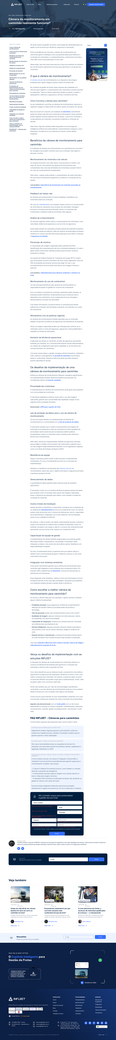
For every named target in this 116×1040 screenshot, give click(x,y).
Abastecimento (16, 900)
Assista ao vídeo (88, 982)
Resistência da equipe (15, 101)
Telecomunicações (100, 1010)
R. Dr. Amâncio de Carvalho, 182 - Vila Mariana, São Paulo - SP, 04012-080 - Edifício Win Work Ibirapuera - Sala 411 (70, 1027)
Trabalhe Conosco (58, 1013)
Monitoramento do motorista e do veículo (18, 62)
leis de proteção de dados (69, 422)
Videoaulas (66, 4)
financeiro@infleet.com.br (42, 1022)
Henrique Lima (20, 28)
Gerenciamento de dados (16, 104)
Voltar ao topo (102, 1035)
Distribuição (98, 1007)
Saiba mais (15, 926)
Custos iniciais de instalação (17, 107)
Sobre (54, 1002)
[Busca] (105, 45)
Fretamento (98, 1004)
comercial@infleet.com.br (42, 1024)
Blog (40, 4)
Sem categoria (49, 900)
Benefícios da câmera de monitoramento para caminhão (16, 57)
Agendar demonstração (96, 4)
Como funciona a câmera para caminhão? (18, 52)
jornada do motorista (62, 356)
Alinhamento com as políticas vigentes (18, 78)
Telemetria (78, 1008)
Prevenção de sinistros (16, 71)
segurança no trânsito (40, 236)
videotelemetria (46, 510)
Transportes (98, 1012)
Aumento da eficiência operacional (15, 82)
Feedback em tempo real (16, 65)
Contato (55, 1011)
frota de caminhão (54, 380)
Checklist (78, 1013)
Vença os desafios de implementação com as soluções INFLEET (16, 125)
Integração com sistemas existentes (16, 114)
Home (54, 1000)
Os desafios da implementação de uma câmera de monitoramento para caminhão (17, 88)
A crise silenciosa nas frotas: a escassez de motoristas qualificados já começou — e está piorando (91, 911)
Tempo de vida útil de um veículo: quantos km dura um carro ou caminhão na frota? (23, 911)
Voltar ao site (30, 4)
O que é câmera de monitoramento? (14, 48)
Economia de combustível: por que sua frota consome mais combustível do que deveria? (57, 911)
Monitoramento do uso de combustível (17, 74)
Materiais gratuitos (53, 4)
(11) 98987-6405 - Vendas (18, 1022)
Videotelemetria (79, 1000)
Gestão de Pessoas (84, 900)
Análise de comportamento (17, 68)
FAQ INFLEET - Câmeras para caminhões (17, 130)
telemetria (66, 112)
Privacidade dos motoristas (17, 93)
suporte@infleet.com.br (42, 1026)
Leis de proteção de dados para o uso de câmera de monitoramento (17, 97)
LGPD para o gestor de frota (50, 407)
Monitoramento (19, 15)
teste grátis (61, 704)
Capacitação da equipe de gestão (17, 110)
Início (10, 15)
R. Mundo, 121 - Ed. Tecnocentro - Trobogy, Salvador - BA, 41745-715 (69, 1023)
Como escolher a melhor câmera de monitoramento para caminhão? (17, 119)
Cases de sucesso (58, 1005)
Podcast (76, 4)
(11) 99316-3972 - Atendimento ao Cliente (20, 1025)
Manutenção (78, 1005)
